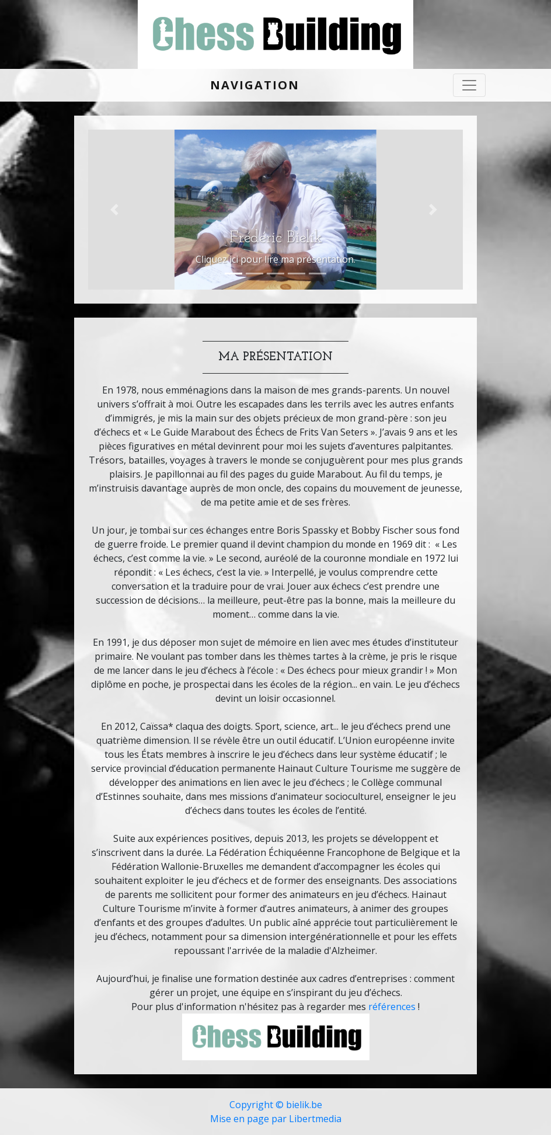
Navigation (254, 85)
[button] (116, 210)
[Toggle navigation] (469, 85)
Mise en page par (249, 1118)
